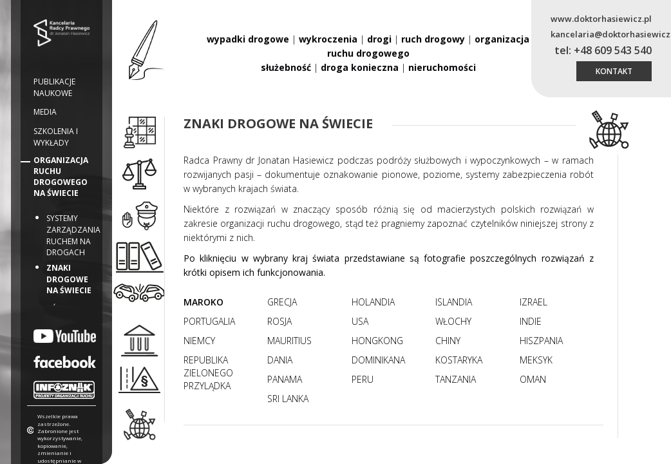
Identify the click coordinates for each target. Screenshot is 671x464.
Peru (362, 379)
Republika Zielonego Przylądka (208, 373)
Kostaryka (458, 360)
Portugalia (209, 321)
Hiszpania (541, 340)
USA (360, 321)
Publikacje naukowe (54, 87)
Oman (533, 379)
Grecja (282, 302)
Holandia (373, 302)
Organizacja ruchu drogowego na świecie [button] (60, 176)
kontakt (614, 71)
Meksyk (536, 360)
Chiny (447, 340)
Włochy (453, 321)
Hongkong (377, 340)
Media (45, 111)
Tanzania (455, 379)
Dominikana (378, 360)
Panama (284, 379)
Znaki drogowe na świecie (68, 279)
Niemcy (199, 340)
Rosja (279, 321)
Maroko (203, 302)
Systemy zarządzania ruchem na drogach (73, 235)
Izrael (533, 302)
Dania (279, 360)
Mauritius (289, 340)
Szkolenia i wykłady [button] (55, 137)
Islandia (453, 302)
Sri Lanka (287, 398)
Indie (531, 321)
